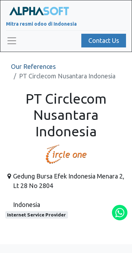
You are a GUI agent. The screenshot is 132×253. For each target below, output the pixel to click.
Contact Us (103, 40)
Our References (33, 66)
